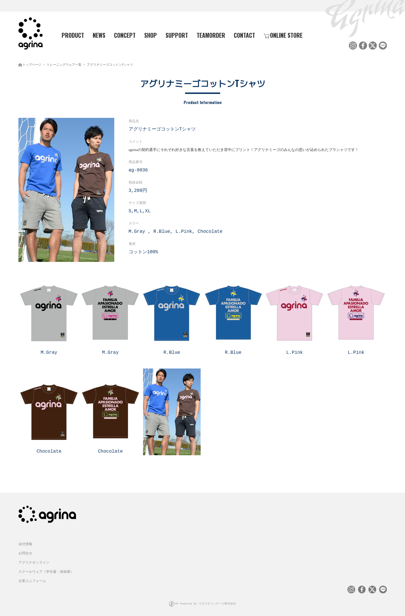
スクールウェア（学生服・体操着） (46, 568)
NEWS (99, 35)
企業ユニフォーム (32, 577)
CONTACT (244, 35)
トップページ (31, 63)
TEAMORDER (211, 35)
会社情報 (25, 540)
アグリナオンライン (34, 559)
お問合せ (25, 550)
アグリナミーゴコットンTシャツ (110, 63)
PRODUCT (70, 35)
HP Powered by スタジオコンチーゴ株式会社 (206, 600)
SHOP (150, 35)
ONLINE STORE (283, 35)
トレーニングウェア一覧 (64, 63)
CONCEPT (125, 35)
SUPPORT (177, 35)
